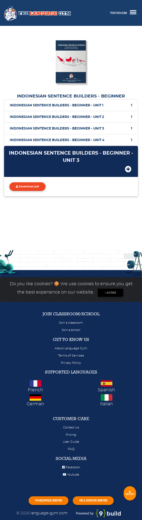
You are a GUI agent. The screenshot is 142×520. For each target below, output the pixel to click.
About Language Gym (71, 348)
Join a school (71, 330)
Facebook (71, 467)
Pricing (71, 434)
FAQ (71, 449)
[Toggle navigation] (134, 13)
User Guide (71, 441)
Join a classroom (71, 322)
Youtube (71, 474)
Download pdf (27, 186)
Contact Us (71, 427)
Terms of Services (71, 355)
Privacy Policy (71, 362)
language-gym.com (49, 513)
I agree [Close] (110, 292)
